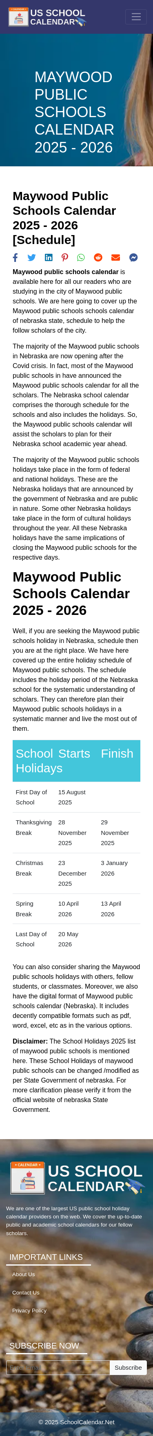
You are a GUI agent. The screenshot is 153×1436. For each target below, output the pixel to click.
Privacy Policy (29, 1310)
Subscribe (128, 1367)
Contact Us (26, 1293)
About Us (23, 1274)
